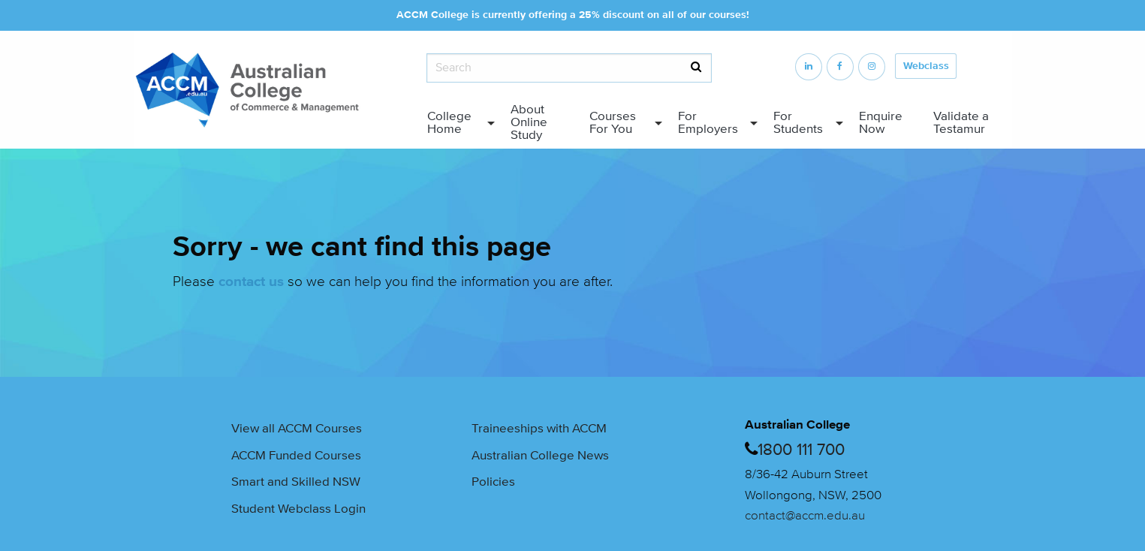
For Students (798, 122)
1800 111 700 (801, 449)
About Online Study (529, 122)
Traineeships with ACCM (539, 428)
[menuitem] (457, 123)
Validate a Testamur (961, 122)
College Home (449, 122)
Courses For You (612, 122)
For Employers (708, 122)
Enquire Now (880, 122)
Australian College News (540, 455)
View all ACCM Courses (296, 428)
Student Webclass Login (298, 509)
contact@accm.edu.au (805, 515)
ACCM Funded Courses (296, 455)
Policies (493, 482)
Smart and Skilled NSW (295, 482)
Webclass (926, 66)
